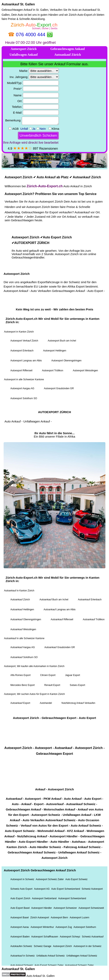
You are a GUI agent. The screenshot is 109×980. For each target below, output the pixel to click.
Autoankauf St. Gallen (18, 4)
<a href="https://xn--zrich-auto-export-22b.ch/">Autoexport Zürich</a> (54, 493)
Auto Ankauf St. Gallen (40, 975)
